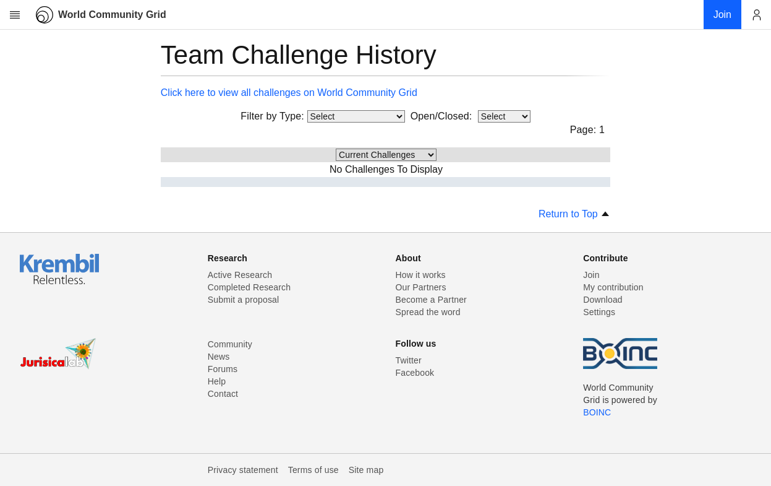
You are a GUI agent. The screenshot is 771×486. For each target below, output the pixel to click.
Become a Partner (431, 300)
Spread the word (428, 312)
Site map (366, 470)
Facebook (415, 373)
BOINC (597, 412)
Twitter (409, 360)
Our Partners (421, 287)
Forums (222, 369)
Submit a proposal (243, 300)
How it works (421, 275)
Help (217, 381)
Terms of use (313, 470)
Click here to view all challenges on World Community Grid (289, 92)
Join (591, 275)
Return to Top (574, 214)
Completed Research (249, 287)
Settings (599, 312)
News (219, 357)
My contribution (613, 287)
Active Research (240, 275)
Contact (223, 394)
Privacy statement (243, 470)
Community (230, 344)
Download (603, 300)
